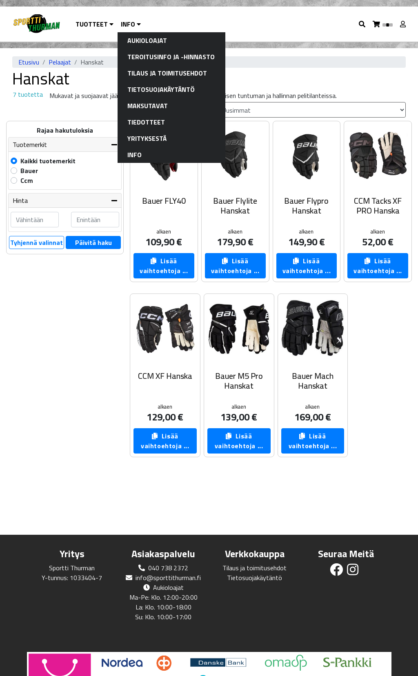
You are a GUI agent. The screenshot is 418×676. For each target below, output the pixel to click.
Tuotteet (94, 24)
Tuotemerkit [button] (30, 144)
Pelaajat (60, 62)
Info (131, 24)
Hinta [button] (20, 200)
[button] (362, 24)
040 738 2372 (168, 568)
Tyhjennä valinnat (36, 242)
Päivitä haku (93, 242)
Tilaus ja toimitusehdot (254, 568)
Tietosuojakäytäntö (254, 578)
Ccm (26, 180)
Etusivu (28, 62)
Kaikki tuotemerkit (48, 161)
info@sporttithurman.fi (168, 578)
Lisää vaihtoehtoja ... (164, 266)
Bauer (29, 171)
